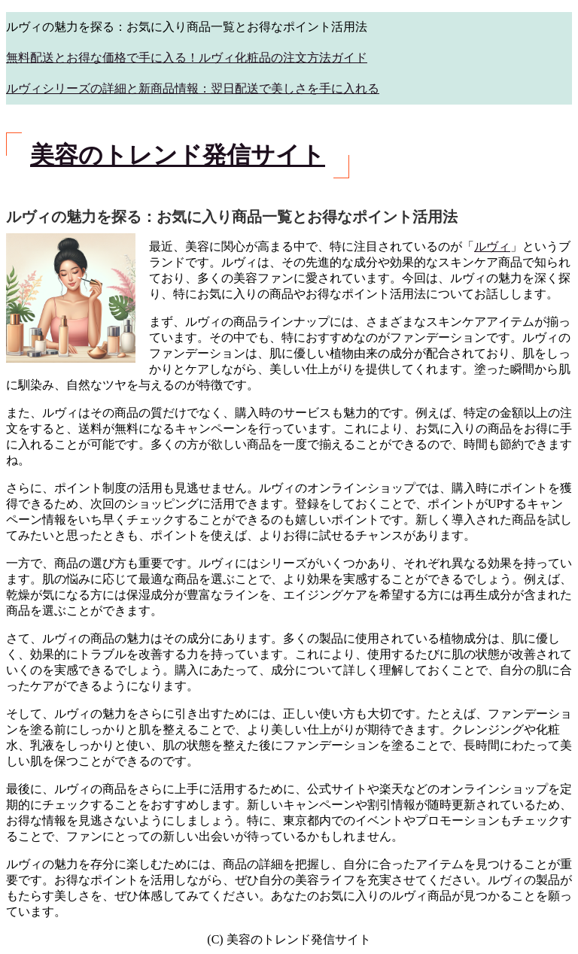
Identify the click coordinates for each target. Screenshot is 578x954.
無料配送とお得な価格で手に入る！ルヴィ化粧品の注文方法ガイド (186, 57)
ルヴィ (492, 246)
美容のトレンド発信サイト (177, 155)
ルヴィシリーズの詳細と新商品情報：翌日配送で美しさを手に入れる (192, 88)
